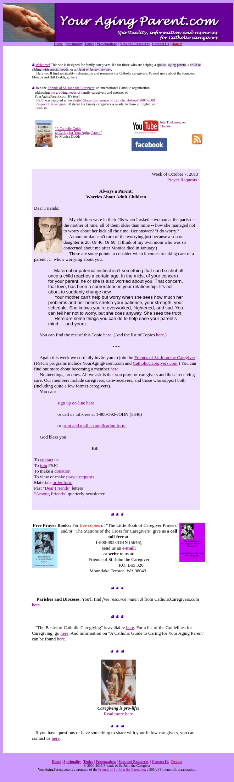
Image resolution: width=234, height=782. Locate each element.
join (43, 465)
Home (58, 44)
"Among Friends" (50, 493)
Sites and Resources (135, 44)
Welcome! (42, 65)
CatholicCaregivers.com (155, 363)
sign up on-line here (75, 403)
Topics (89, 44)
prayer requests (80, 476)
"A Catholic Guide (68, 129)
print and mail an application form (94, 425)
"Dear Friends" (57, 488)
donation (62, 471)
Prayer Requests (182, 179)
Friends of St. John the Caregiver (71, 88)
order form (62, 482)
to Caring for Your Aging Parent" (78, 132)
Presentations (107, 44)
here (74, 77)
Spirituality (74, 44)
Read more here (118, 713)
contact (47, 459)
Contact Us (160, 44)
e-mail (128, 548)
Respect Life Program (51, 104)
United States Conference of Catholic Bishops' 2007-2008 (114, 100)
